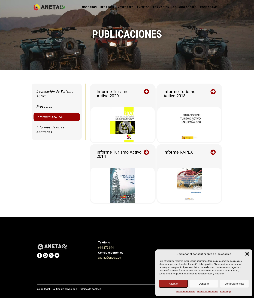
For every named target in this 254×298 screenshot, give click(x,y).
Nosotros (89, 7)
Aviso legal (43, 289)
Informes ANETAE (50, 117)
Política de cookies (185, 291)
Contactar (208, 7)
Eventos (143, 7)
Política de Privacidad (207, 291)
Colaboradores (184, 7)
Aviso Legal (225, 291)
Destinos (107, 7)
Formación (161, 7)
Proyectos (44, 106)
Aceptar (173, 283)
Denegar (204, 283)
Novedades (125, 7)
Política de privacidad (64, 289)
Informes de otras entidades (50, 129)
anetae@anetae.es (109, 257)
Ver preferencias (234, 283)
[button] (247, 254)
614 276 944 (106, 247)
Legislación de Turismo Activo (54, 94)
